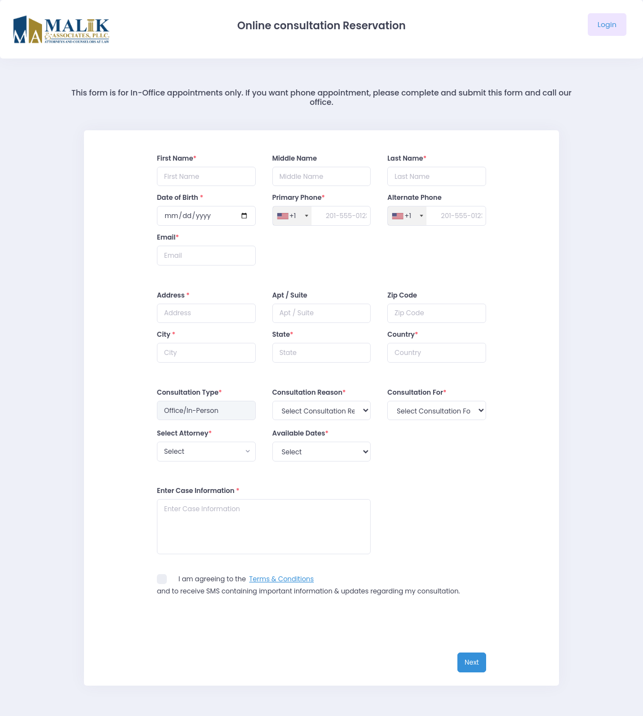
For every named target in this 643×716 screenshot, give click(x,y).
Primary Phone (298, 197)
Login (607, 24)
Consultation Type (189, 392)
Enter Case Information (198, 490)
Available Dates (300, 433)
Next (472, 662)
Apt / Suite (290, 295)
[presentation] (241, 631)
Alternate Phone (414, 197)
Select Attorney (184, 433)
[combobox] (206, 452)
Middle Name (294, 158)
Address (173, 295)
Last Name (406, 158)
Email (168, 237)
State (282, 334)
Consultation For (416, 392)
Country (402, 334)
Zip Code (402, 295)
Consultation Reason (309, 392)
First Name (177, 158)
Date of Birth (180, 197)
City (166, 334)
